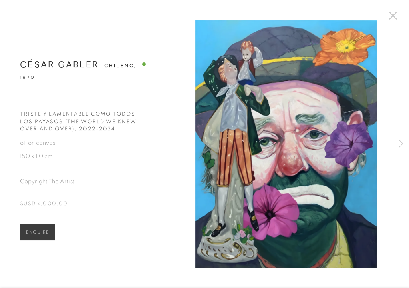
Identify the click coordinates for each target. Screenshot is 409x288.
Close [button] (393, 18)
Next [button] (401, 144)
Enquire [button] (37, 234)
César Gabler (59, 66)
